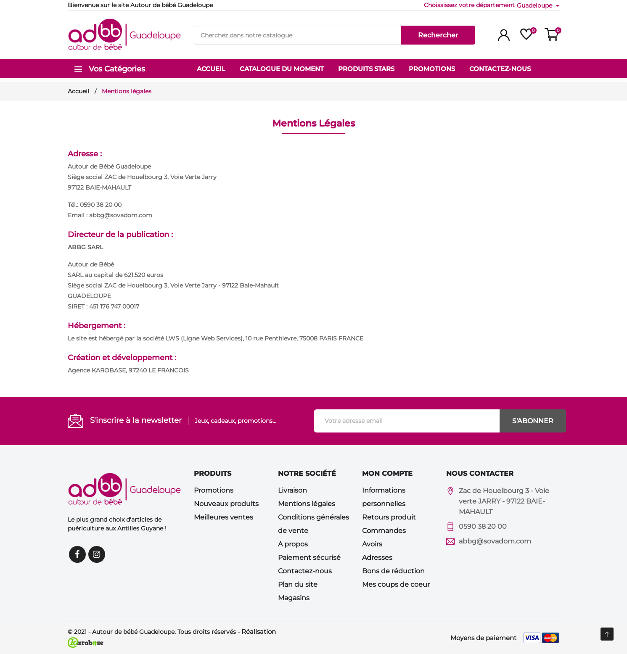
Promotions (213, 490)
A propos (293, 544)
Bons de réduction (393, 571)
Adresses (377, 558)
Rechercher (438, 35)
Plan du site (297, 584)
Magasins (294, 598)
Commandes (384, 531)
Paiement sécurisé (309, 558)
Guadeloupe (535, 5)
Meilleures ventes (223, 517)
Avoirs (372, 544)
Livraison (292, 490)
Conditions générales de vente (313, 524)
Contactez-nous (305, 571)
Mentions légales (306, 504)
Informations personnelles (383, 497)
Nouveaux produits (226, 504)
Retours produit (389, 517)
